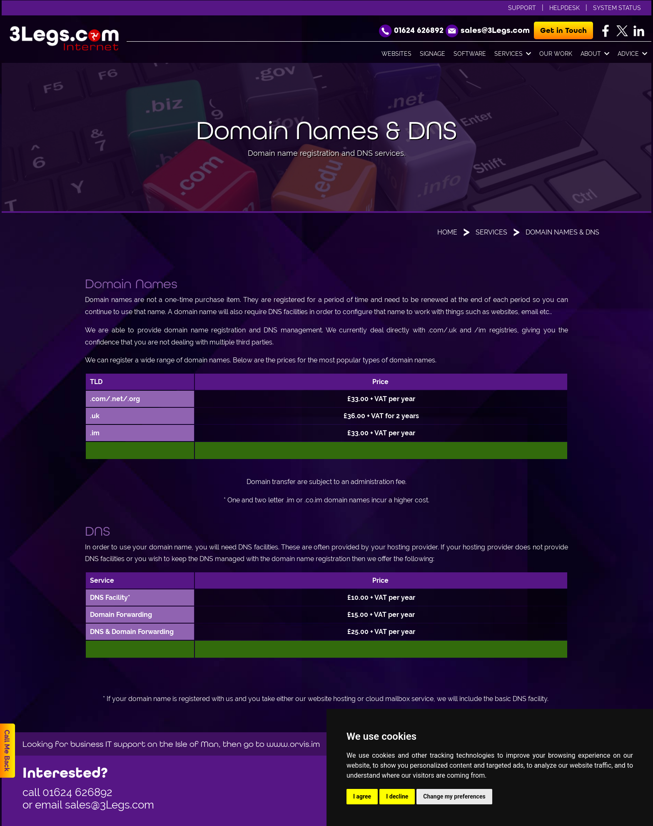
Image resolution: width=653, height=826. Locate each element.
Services (512, 54)
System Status (617, 8)
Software (470, 53)
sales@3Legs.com (109, 805)
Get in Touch (563, 30)
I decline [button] (397, 796)
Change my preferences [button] (454, 796)
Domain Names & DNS (562, 232)
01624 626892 (77, 792)
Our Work (555, 53)
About (595, 54)
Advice (632, 54)
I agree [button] (362, 796)
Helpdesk (564, 8)
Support (522, 8)
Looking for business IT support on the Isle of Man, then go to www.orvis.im (171, 744)
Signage (432, 53)
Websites (396, 53)
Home (447, 232)
